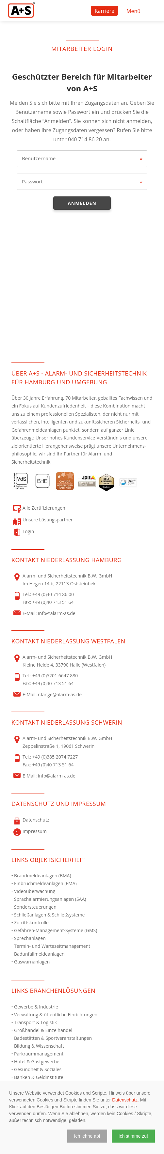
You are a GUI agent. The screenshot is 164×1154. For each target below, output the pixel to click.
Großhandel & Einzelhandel (43, 1030)
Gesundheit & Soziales (37, 1069)
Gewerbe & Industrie (36, 1007)
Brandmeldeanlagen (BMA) (42, 875)
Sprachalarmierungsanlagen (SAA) (50, 899)
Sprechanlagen (30, 938)
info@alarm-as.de (56, 613)
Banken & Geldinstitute (38, 1077)
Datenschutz (125, 1099)
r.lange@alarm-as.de (60, 694)
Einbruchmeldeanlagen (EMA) (45, 883)
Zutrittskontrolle (31, 922)
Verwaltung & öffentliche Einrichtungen (55, 1014)
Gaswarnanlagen (32, 962)
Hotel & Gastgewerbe (36, 1061)
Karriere (104, 10)
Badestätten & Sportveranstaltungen (53, 1038)
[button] (87, 1136)
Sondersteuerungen (35, 907)
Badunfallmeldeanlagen (39, 954)
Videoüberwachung (34, 891)
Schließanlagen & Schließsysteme (49, 915)
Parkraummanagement (38, 1054)
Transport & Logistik (35, 1022)
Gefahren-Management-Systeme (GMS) (55, 930)
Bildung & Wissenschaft (39, 1046)
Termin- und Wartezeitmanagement (52, 946)
